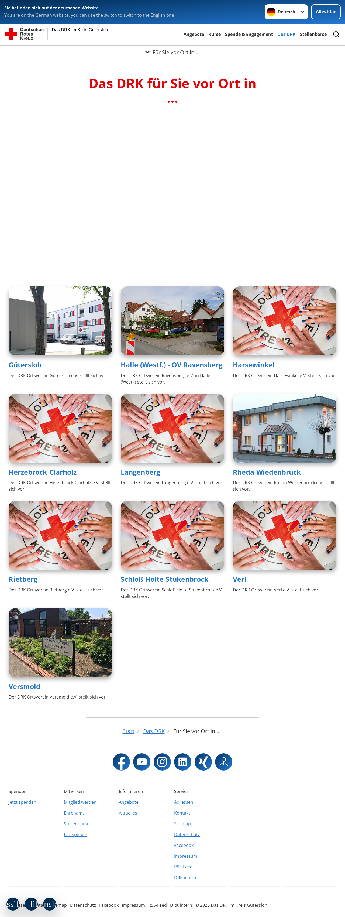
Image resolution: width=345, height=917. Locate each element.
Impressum (185, 856)
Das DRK (286, 34)
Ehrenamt (74, 813)
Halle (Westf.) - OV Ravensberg (171, 364)
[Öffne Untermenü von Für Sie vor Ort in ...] (172, 52)
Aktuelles (128, 813)
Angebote (194, 34)
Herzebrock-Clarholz (43, 472)
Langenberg (140, 472)
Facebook (184, 845)
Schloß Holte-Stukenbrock (165, 579)
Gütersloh (25, 364)
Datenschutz (187, 834)
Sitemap (182, 824)
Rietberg (23, 579)
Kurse (214, 34)
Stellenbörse (313, 34)
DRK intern (185, 878)
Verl (239, 579)
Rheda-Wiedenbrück (267, 472)
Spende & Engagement (249, 34)
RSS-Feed (183, 867)
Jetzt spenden (22, 802)
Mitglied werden (80, 802)
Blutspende (75, 834)
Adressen (183, 802)
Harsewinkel (254, 364)
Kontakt (182, 813)
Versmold (24, 686)
